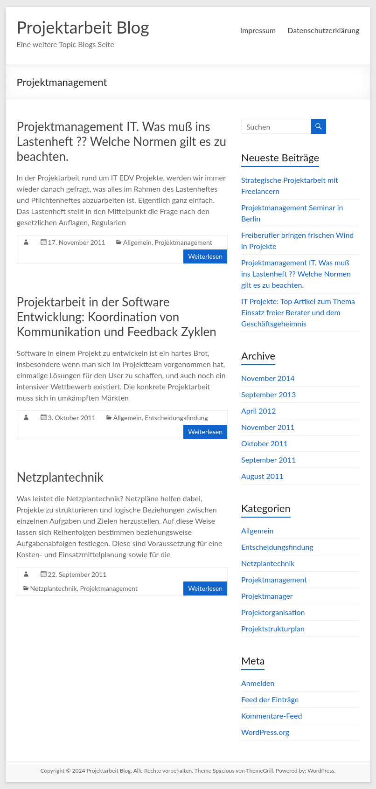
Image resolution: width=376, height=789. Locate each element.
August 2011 (262, 475)
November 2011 (268, 426)
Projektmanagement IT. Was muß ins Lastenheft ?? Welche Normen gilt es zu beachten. (121, 141)
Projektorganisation (273, 612)
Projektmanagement (183, 242)
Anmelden (257, 682)
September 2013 (268, 394)
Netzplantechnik (60, 477)
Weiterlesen (205, 256)
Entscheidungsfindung (176, 418)
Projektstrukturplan (273, 628)
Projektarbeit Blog (83, 27)
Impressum (258, 30)
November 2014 (268, 378)
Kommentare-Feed (271, 715)
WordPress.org (265, 731)
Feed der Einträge (270, 699)
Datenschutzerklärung (323, 30)
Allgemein (137, 242)
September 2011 (268, 459)
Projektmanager (267, 595)
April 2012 (258, 410)
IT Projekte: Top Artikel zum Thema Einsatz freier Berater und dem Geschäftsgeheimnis (298, 312)
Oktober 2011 (264, 443)
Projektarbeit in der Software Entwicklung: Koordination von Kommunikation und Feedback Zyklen (116, 316)
